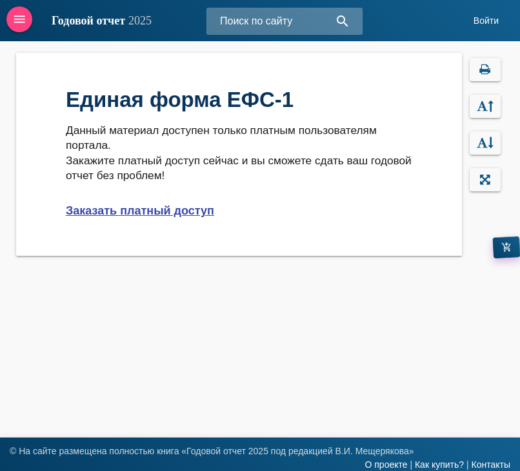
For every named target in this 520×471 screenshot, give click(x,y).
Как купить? (439, 464)
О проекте (386, 464)
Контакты (491, 464)
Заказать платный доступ (140, 210)
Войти (486, 20)
